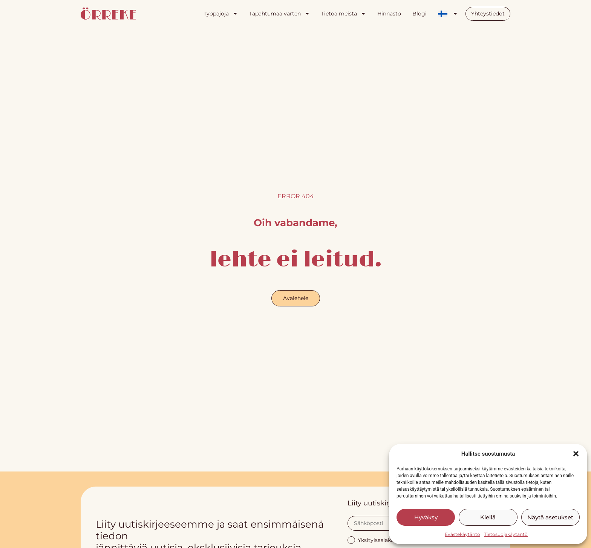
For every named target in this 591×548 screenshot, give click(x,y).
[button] (576, 454)
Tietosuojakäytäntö (506, 534)
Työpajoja (221, 13)
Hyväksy (426, 517)
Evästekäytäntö (462, 534)
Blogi (419, 13)
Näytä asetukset (550, 517)
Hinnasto (389, 13)
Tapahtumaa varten (279, 13)
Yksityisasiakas (372, 539)
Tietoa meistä (343, 13)
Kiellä (488, 517)
